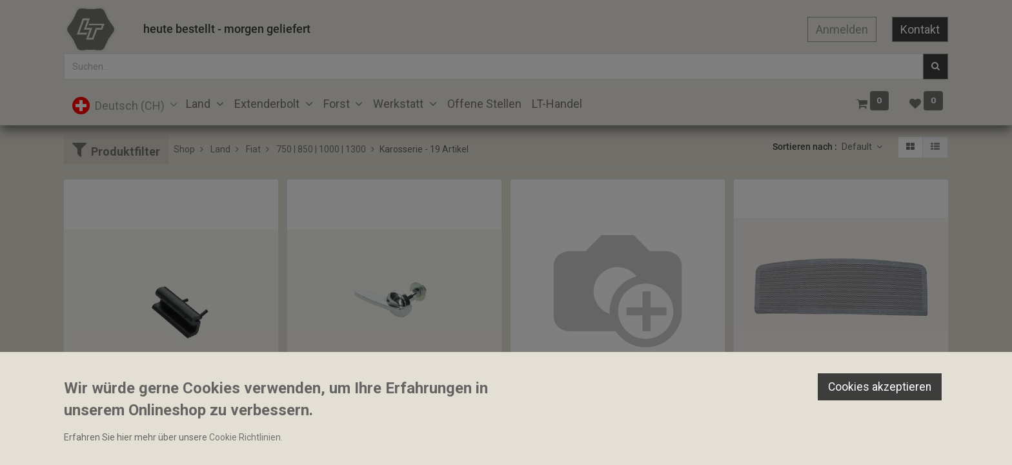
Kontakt (920, 29)
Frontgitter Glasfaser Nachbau (578, 406)
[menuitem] (484, 103)
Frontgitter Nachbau (780, 406)
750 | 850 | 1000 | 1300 (321, 149)
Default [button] (858, 146)
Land (220, 149)
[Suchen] (935, 66)
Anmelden (842, 29)
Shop (184, 149)
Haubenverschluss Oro (338, 429)
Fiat (253, 149)
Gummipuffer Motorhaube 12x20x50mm (151, 429)
